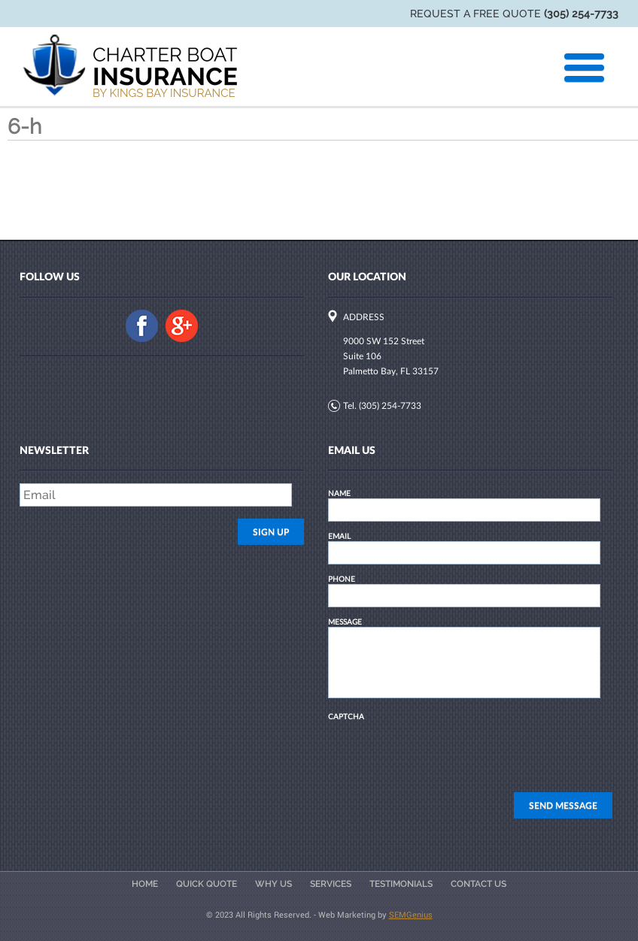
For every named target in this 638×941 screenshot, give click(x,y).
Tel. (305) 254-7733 (382, 405)
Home (145, 884)
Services (330, 884)
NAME (339, 493)
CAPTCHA (346, 716)
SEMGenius (411, 914)
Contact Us (478, 884)
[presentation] (442, 751)
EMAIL (339, 535)
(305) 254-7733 (581, 14)
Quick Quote (206, 884)
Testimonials (401, 884)
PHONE (341, 578)
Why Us (273, 884)
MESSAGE (345, 621)
